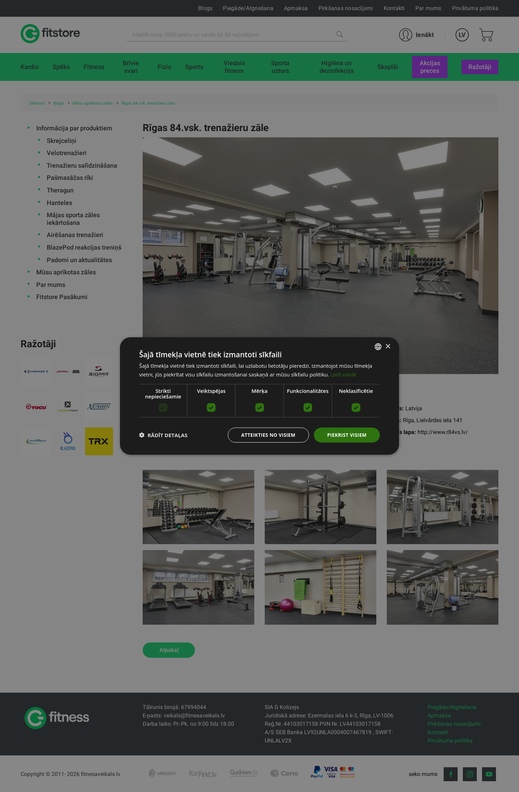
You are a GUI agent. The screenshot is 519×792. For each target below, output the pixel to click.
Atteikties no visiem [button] (266, 435)
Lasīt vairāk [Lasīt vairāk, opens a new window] (344, 374)
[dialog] (259, 396)
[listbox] (378, 346)
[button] (163, 435)
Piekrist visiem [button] (346, 435)
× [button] (387, 346)
